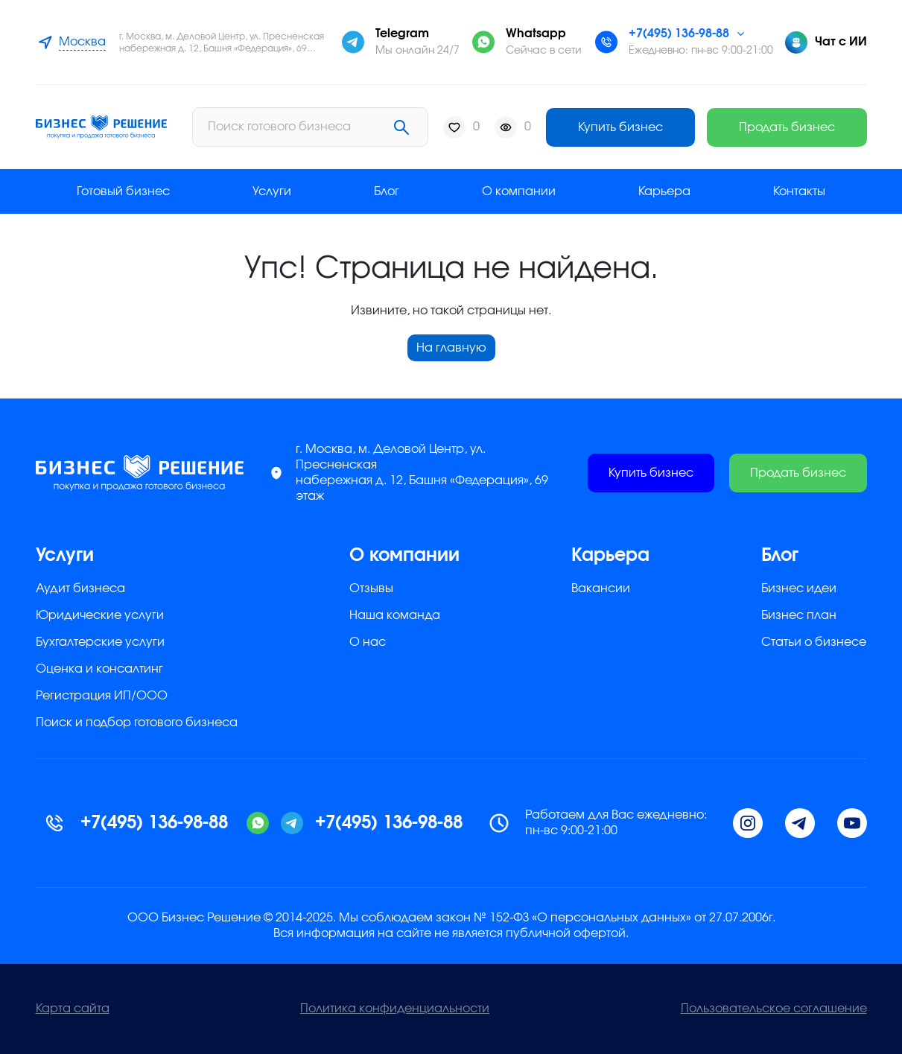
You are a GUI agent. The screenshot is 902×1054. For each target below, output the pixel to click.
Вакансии (600, 588)
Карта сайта (72, 1009)
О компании (519, 191)
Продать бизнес (787, 127)
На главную (451, 348)
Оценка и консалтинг (99, 669)
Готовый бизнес (123, 191)
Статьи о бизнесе (813, 642)
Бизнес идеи (798, 588)
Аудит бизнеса (80, 588)
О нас (367, 642)
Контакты (799, 191)
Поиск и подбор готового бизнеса (137, 722)
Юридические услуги (100, 615)
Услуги (272, 191)
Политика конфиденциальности (394, 1009)
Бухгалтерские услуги (100, 642)
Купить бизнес (620, 127)
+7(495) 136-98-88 (679, 33)
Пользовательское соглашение (774, 1009)
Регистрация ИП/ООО (102, 696)
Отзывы (371, 588)
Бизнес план (798, 615)
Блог (386, 191)
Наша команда (394, 615)
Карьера (664, 191)
